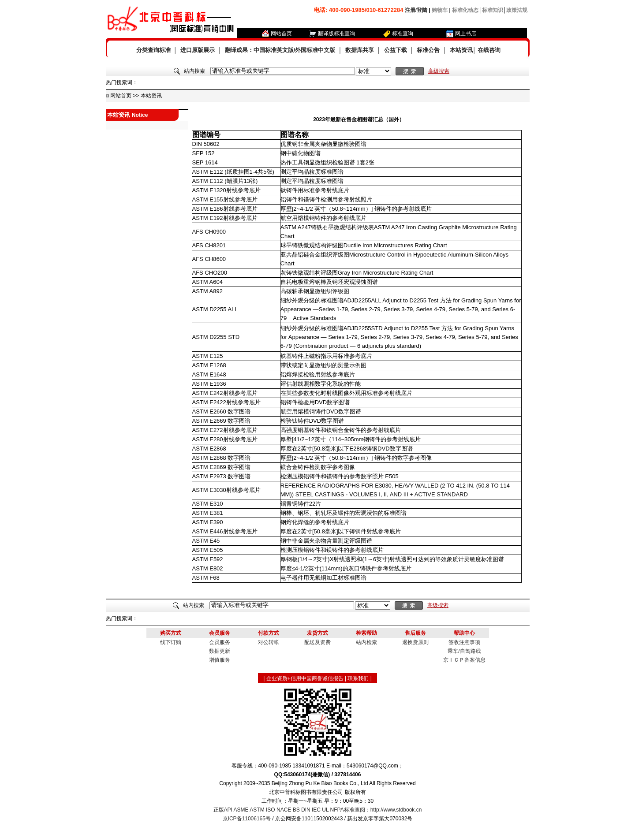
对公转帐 (268, 642)
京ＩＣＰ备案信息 (464, 660)
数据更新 (219, 651)
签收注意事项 (464, 642)
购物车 (440, 10)
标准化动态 (465, 10)
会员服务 (219, 642)
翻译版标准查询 (336, 33)
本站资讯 (461, 50)
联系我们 (358, 678)
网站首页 (281, 33)
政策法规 (516, 10)
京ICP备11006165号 (247, 819)
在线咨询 (489, 50)
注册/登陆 (416, 10)
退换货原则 (415, 642)
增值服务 (219, 660)
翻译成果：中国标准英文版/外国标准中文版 (280, 50)
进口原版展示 (197, 50)
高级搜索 (438, 71)
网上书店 (465, 33)
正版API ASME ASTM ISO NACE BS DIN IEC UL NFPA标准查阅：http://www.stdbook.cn (317, 810)
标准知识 (492, 10)
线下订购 (170, 642)
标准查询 (402, 33)
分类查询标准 (153, 50)
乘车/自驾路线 (464, 651)
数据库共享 (359, 50)
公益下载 (395, 50)
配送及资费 (317, 642)
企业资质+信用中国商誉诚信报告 (305, 678)
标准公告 (428, 50)
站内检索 (366, 642)
